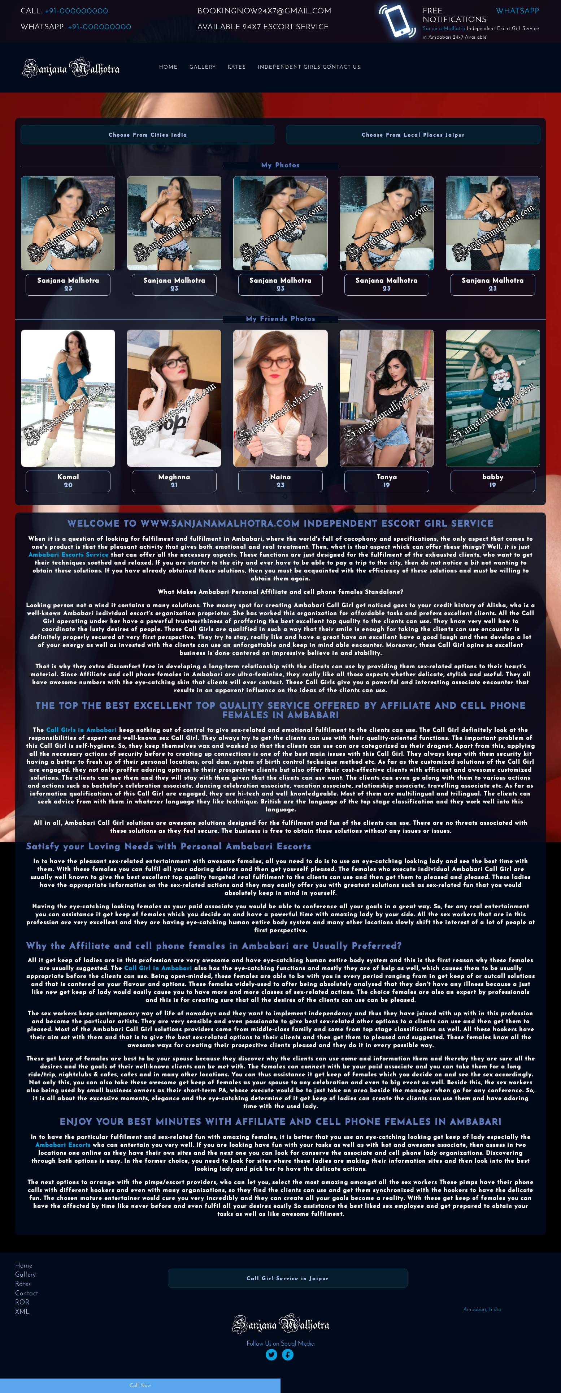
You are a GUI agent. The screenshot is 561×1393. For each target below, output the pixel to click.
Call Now (140, 1385)
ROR (22, 1302)
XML (22, 1312)
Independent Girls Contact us (309, 67)
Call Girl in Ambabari (158, 969)
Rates (237, 67)
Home (168, 67)
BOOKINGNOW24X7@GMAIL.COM (264, 11)
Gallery (203, 67)
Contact (26, 1293)
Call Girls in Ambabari (81, 730)
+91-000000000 (76, 11)
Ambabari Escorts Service (69, 555)
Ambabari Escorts (63, 1145)
